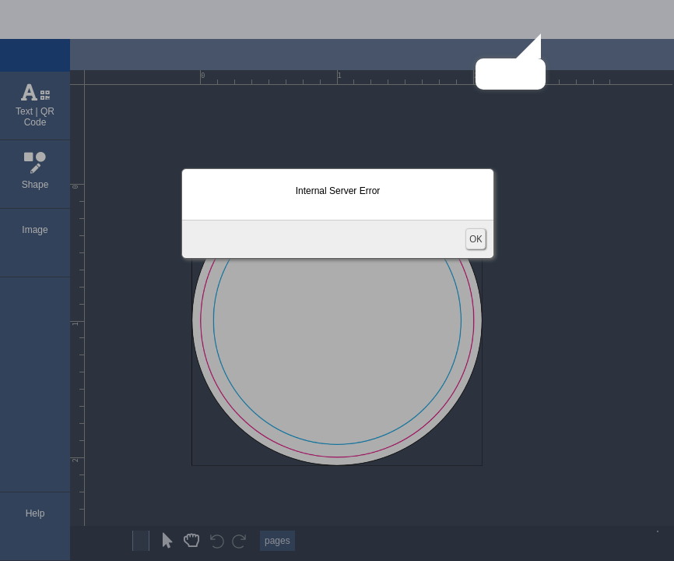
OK (475, 238)
